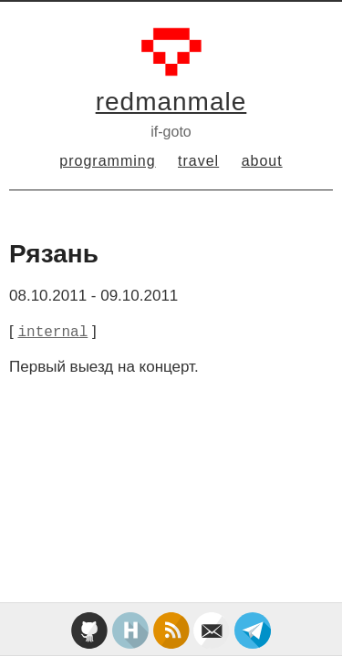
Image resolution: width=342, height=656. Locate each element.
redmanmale (171, 101)
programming (107, 161)
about (262, 161)
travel (198, 161)
